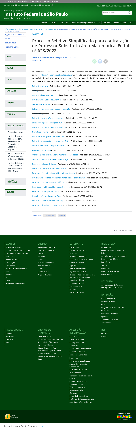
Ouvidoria (64, 23)
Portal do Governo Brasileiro (17, 1)
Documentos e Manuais (110, 259)
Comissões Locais (15, 132)
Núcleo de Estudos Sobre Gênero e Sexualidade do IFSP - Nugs (16, 167)
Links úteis (105, 262)
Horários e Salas (44, 266)
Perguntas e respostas (110, 271)
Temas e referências (41, 104)
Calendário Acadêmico (46, 250)
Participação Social (76, 343)
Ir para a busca (35, 5)
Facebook (9, 333)
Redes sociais (106, 274)
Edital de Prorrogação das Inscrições (48, 118)
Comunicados (43, 272)
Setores (9, 274)
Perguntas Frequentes (78, 370)
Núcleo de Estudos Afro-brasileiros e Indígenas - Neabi (16, 156)
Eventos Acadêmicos (46, 263)
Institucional (74, 336)
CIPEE (8, 280)
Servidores (73, 358)
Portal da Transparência (78, 396)
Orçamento (10, 266)
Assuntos (52, 29)
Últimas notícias (40, 29)
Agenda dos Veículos (14, 34)
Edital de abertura (40, 86)
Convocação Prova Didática (44, 164)
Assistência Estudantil (77, 250)
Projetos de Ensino (45, 275)
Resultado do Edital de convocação (47, 205)
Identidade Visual (12, 259)
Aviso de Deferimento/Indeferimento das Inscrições (55, 154)
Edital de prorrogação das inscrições (48, 136)
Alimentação (74, 247)
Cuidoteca (105, 310)
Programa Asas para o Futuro (112, 307)
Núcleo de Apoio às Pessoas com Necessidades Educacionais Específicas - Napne (15, 143)
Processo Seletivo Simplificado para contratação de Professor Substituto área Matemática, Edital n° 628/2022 (81, 45)
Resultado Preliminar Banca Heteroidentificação (53, 173)
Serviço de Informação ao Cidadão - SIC (85, 23)
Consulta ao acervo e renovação (114, 256)
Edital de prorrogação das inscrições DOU (50, 141)
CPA (130, 23)
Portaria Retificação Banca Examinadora (49, 168)
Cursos (8, 38)
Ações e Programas (76, 339)
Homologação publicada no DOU (46, 196)
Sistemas (106, 23)
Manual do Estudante (77, 269)
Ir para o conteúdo (10, 5)
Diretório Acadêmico (77, 256)
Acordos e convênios (109, 320)
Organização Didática (77, 272)
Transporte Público (76, 292)
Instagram (10, 336)
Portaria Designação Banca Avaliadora (49, 127)
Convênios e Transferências (80, 349)
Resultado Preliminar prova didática (48, 182)
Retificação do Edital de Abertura (46, 99)
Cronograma (37, 90)
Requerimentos (75, 286)
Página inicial (10, 29)
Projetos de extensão (109, 314)
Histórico (9, 256)
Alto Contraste (115, 5)
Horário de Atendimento (15, 284)
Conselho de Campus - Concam (18, 250)
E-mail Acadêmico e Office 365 (81, 259)
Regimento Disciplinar (78, 283)
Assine (103, 336)
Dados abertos (75, 373)
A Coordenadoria (108, 298)
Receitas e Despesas (77, 352)
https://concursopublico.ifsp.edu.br (57, 75)
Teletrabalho (106, 323)
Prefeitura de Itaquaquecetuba (81, 399)
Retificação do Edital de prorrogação (48, 145)
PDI (7, 277)
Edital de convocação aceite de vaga (48, 200)
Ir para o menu (23, 5)
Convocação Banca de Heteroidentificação (50, 159)
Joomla (41, 426)
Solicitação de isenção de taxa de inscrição (51, 109)
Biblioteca (73, 253)
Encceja (40, 259)
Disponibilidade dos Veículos (17, 253)
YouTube (9, 339)
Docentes (41, 256)
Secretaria (41, 269)
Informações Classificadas (79, 361)
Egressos (104, 317)
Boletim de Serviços (13, 247)
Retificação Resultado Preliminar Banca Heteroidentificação (58, 177)
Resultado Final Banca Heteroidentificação (51, 187)
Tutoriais (72, 289)
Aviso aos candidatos (41, 150)
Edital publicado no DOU (43, 95)
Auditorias (73, 346)
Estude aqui (10, 42)
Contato (44, 23)
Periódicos (105, 268)
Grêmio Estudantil (24, 29)
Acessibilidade (102, 5)
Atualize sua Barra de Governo (45, 1)
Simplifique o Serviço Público (80, 402)
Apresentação (106, 247)
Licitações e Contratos (78, 355)
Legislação (73, 266)
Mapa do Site (127, 5)
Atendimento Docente (46, 247)
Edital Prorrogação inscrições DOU (47, 122)
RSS (7, 342)
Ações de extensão (108, 301)
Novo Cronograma (40, 113)
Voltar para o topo (123, 230)
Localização (54, 23)
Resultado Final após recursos (45, 191)
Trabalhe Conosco (119, 23)
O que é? (104, 333)
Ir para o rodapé (47, 5)
